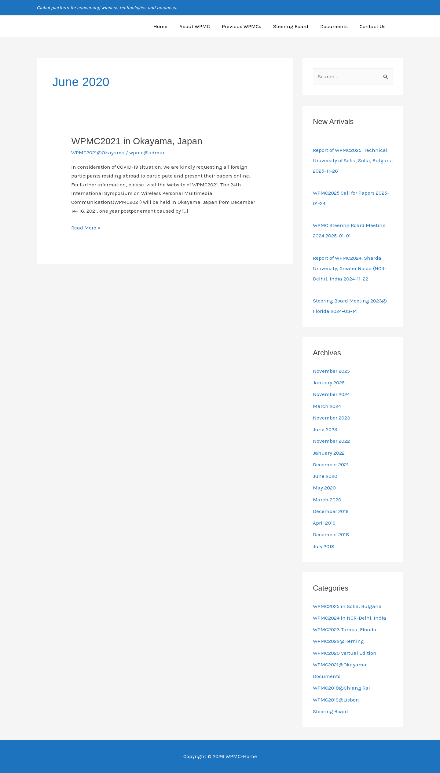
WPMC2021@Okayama (98, 152)
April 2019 (324, 523)
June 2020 (325, 476)
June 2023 (325, 429)
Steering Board (294, 26)
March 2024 (327, 406)
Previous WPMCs (247, 26)
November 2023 (331, 418)
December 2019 (331, 511)
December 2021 (331, 464)
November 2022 (331, 441)
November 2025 (331, 371)
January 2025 (329, 382)
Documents (336, 26)
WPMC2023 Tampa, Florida (344, 629)
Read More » (86, 227)
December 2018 (331, 534)
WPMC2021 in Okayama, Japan (136, 141)
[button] (400, 26)
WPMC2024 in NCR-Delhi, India (349, 618)
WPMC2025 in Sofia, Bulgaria (347, 606)
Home (169, 26)
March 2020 (327, 499)
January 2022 (329, 453)
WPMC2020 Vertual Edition (344, 653)
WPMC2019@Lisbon (336, 700)
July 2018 (323, 546)
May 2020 (324, 488)
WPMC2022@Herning (338, 641)
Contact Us (374, 26)
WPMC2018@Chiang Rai (341, 688)
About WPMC (201, 26)
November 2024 (331, 394)
